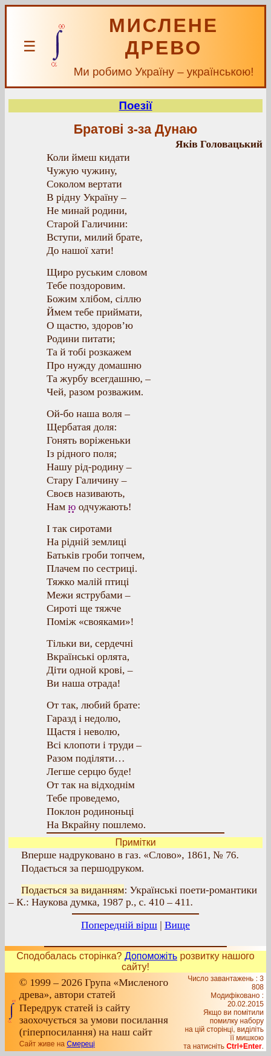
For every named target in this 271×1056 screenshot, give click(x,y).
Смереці (80, 1044)
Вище (177, 925)
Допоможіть (151, 956)
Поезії (135, 105)
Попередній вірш (119, 925)
